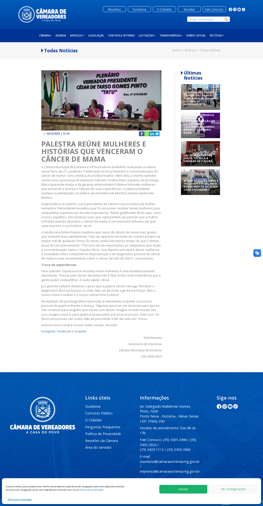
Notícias (217, 35)
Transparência (171, 35)
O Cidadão (93, 420)
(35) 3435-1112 (152, 449)
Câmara (45, 35)
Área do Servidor (98, 447)
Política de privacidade (91, 489)
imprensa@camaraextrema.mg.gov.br (170, 471)
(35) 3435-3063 (179, 449)
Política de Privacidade (103, 433)
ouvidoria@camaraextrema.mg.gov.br (170, 461)
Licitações (147, 35)
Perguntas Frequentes (102, 427)
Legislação (96, 35)
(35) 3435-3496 (175, 439)
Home (176, 50)
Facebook (64, 331)
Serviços (77, 35)
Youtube (80, 331)
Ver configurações (233, 489)
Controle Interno (121, 35)
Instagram (48, 331)
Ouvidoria (92, 406)
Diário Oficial (196, 35)
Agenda (60, 35)
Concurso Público (99, 413)
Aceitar (183, 489)
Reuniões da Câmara (101, 440)
